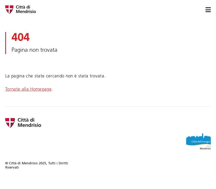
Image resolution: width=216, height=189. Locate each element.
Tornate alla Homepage (28, 89)
